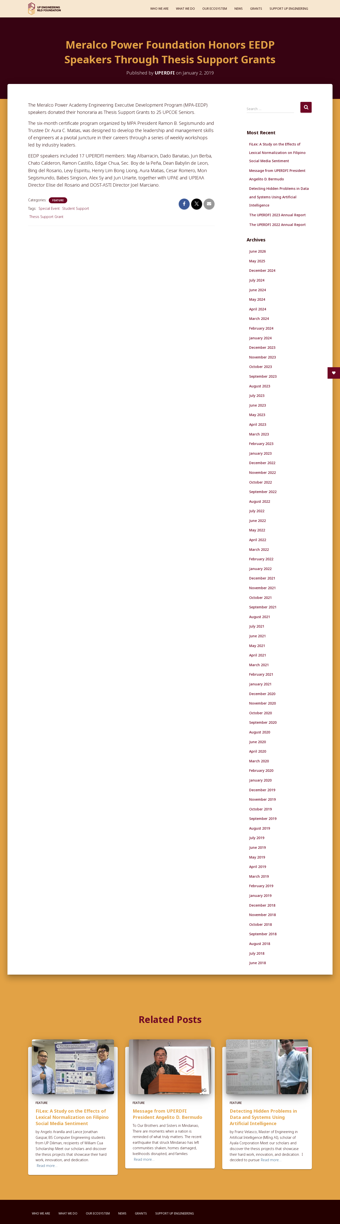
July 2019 (256, 837)
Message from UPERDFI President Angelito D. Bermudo (167, 1114)
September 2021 (263, 607)
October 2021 (260, 597)
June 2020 (257, 741)
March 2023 (259, 434)
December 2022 (262, 462)
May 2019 (257, 857)
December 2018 (262, 905)
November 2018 (262, 914)
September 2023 (263, 376)
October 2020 (260, 713)
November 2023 (262, 357)
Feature (58, 200)
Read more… (47, 1165)
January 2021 (260, 684)
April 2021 (257, 655)
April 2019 (257, 866)
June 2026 (257, 251)
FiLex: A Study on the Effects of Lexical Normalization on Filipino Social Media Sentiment (277, 152)
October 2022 (260, 482)
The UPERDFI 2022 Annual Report (277, 224)
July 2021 (256, 626)
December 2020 (262, 693)
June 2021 (257, 636)
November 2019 (262, 799)
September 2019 (263, 818)
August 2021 (259, 616)
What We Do (185, 8)
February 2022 (261, 559)
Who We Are (159, 8)
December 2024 (262, 270)
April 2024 (257, 309)
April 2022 (257, 539)
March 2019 (259, 876)
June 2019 (257, 847)
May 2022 (257, 530)
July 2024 (256, 280)
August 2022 (259, 501)
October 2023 (260, 366)
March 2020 (259, 761)
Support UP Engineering (289, 8)
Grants (256, 8)
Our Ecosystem (214, 8)
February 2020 (261, 770)
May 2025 (257, 261)
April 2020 (257, 751)
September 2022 (263, 491)
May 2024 (257, 299)
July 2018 (256, 953)
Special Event (49, 208)
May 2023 (257, 414)
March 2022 (259, 549)
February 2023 (261, 443)
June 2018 (257, 962)
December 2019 (262, 790)
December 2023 (262, 347)
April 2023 (257, 424)
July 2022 (256, 510)
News (238, 8)
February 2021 (261, 674)
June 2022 (257, 520)
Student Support (75, 208)
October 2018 (260, 924)
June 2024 (257, 290)
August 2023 (259, 386)
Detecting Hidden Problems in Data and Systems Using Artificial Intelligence (279, 197)
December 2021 (262, 578)
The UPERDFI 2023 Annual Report (277, 215)
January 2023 (260, 453)
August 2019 (259, 828)
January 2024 (260, 338)
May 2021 (257, 645)
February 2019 (261, 885)
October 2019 (260, 809)
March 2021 (259, 664)
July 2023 (256, 395)
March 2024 (259, 318)
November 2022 (262, 472)
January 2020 (260, 780)
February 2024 (261, 328)
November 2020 (262, 703)
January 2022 (260, 568)
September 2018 (263, 934)
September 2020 (263, 722)
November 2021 (262, 587)
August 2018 (259, 943)
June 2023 (257, 405)
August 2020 (259, 732)
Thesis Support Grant (46, 216)
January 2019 (260, 895)
